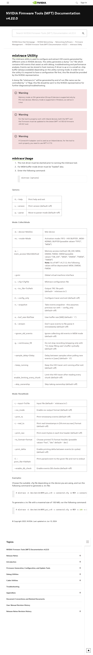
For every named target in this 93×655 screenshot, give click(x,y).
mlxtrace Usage (22, 158)
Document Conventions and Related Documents (25, 599)
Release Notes (12, 556)
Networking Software (64, 42)
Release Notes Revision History (18, 611)
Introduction (11, 562)
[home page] (39, 2)
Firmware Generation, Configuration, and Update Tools (28, 568)
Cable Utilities (12, 580)
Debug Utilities (12, 574)
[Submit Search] (82, 33)
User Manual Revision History (18, 605)
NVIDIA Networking (45, 42)
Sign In (84, 2)
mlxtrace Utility (76, 44)
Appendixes (11, 593)
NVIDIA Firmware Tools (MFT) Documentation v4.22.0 (46, 44)
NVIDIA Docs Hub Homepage (23, 42)
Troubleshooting (12, 587)
